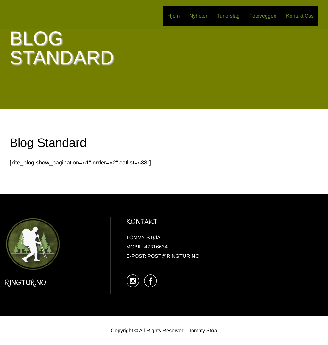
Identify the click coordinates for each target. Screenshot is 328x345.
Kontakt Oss (300, 16)
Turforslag (228, 16)
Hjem (174, 16)
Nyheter (198, 16)
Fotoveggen (262, 16)
